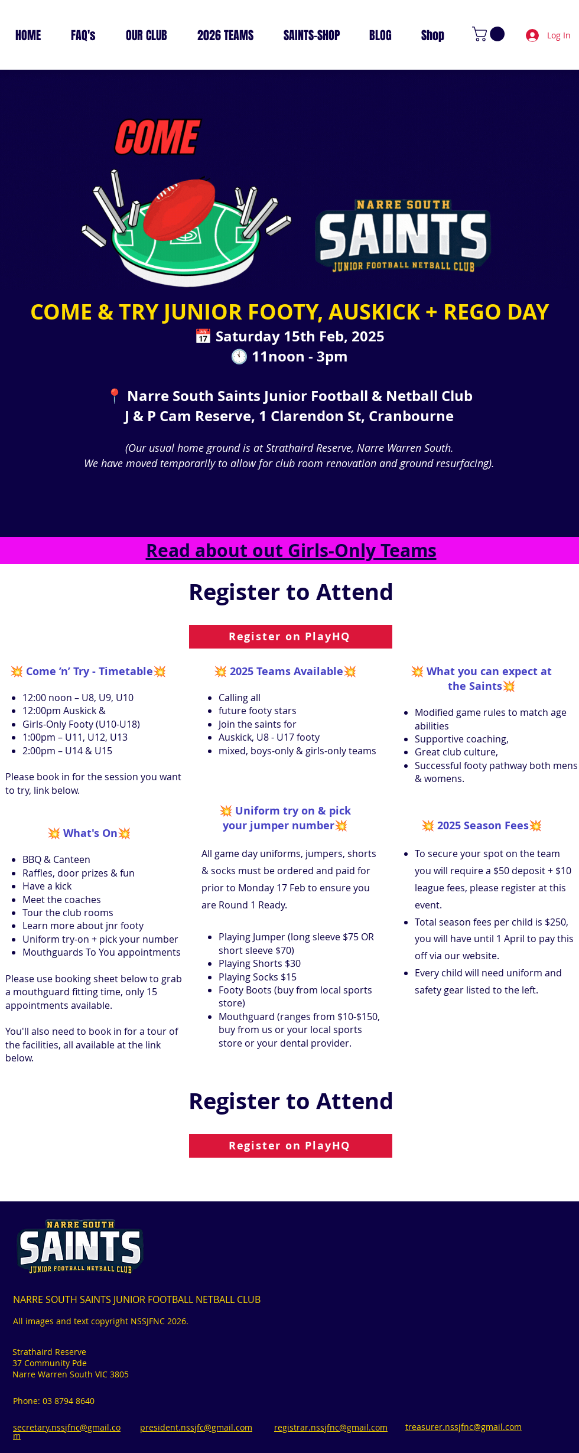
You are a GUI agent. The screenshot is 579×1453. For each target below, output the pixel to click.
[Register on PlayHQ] (290, 637)
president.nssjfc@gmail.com (196, 1427)
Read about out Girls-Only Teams (291, 550)
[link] (490, 34)
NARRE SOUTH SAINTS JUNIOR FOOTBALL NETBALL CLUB (137, 1299)
